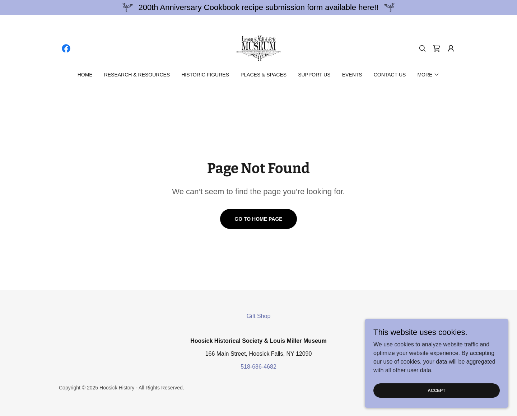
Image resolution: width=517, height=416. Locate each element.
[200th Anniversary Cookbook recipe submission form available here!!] (258, 7)
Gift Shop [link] (259, 316)
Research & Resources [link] (137, 75)
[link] (66, 48)
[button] (451, 48)
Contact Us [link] (390, 75)
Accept (436, 404)
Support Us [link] (314, 75)
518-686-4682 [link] (258, 367)
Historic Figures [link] (205, 75)
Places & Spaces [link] (264, 75)
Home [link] (85, 75)
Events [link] (352, 75)
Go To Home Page (258, 219)
